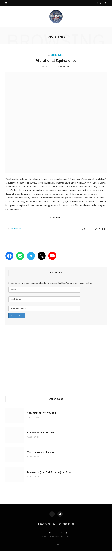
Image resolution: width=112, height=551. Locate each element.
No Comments (63, 66)
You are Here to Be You (40, 452)
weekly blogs (57, 55)
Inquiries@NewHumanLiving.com (56, 533)
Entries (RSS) (66, 524)
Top (56, 545)
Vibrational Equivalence (56, 60)
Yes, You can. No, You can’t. (42, 412)
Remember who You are (41, 432)
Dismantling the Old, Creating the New (49, 472)
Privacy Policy (46, 524)
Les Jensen (15, 229)
